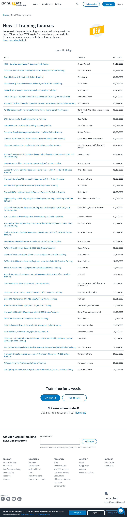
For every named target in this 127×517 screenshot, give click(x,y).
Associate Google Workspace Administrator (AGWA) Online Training (33, 132)
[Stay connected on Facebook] (3, 499)
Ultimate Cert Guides (62, 479)
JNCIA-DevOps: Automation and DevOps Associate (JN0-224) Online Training (37, 96)
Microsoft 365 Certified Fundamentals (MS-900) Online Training (31, 312)
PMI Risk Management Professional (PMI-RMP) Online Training (31, 185)
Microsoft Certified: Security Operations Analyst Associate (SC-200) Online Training (40, 103)
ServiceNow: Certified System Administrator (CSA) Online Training (32, 241)
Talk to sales (91, 4)
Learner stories (60, 465)
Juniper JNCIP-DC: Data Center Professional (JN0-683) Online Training (34, 138)
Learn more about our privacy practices (35, 514)
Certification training (11, 469)
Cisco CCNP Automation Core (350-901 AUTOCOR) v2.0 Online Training (34, 70)
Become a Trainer (86, 472)
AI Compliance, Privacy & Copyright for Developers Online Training (32, 325)
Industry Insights (35, 475)
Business (32, 462)
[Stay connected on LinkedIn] (19, 499)
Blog (56, 462)
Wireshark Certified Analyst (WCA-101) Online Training (27, 305)
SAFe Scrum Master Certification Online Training (25, 119)
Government (34, 465)
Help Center (109, 462)
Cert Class (58, 482)
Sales (106, 502)
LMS (30, 472)
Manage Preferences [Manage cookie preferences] (115, 513)
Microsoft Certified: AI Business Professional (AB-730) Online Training (34, 179)
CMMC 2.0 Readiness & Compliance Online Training (26, 318)
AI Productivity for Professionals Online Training (25, 363)
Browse (6, 15)
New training (8, 472)
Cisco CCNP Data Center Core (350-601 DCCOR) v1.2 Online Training (33, 292)
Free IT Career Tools (37, 479)
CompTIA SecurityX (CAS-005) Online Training (23, 77)
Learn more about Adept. (14, 40)
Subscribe (89, 441)
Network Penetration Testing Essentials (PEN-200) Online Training (32, 267)
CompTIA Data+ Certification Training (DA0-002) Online (27, 125)
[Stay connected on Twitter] (8, 499)
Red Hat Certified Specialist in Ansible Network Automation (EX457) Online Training (40, 347)
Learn (35, 4)
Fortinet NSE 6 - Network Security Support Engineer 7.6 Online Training (34, 192)
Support (113, 502)
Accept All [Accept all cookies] (77, 513)
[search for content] (77, 4)
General (121, 502)
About (81, 462)
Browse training (9, 462)
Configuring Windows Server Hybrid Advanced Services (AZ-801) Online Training (38, 369)
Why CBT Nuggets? (61, 469)
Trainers (6, 479)
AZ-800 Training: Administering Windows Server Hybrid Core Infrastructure (36, 110)
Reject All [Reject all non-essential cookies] (96, 513)
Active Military (34, 469)
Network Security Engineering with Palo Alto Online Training (30, 90)
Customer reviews (61, 472)
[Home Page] (13, 4)
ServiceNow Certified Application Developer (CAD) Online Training (32, 163)
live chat (80, 413)
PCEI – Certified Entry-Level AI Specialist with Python (26, 64)
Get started (50, 397)
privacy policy (69, 447)
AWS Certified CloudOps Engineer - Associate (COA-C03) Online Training (35, 254)
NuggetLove (84, 465)
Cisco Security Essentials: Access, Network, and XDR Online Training (33, 83)
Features (6, 475)
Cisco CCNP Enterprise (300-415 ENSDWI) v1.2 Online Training (30, 299)
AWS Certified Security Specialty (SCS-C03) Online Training (29, 248)
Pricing (58, 4)
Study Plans (59, 475)
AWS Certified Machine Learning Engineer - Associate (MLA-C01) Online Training (38, 261)
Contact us (109, 465)
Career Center (59, 486)
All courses (7, 465)
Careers (82, 469)
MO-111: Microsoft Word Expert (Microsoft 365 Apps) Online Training (33, 216)
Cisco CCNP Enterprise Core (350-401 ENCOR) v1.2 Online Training (32, 145)
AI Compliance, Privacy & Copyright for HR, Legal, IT (26, 331)
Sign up (109, 4)
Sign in (120, 4)
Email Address (46, 436)
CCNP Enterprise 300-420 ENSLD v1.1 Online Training (26, 283)
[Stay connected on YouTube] (14, 499)
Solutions (46, 4)
